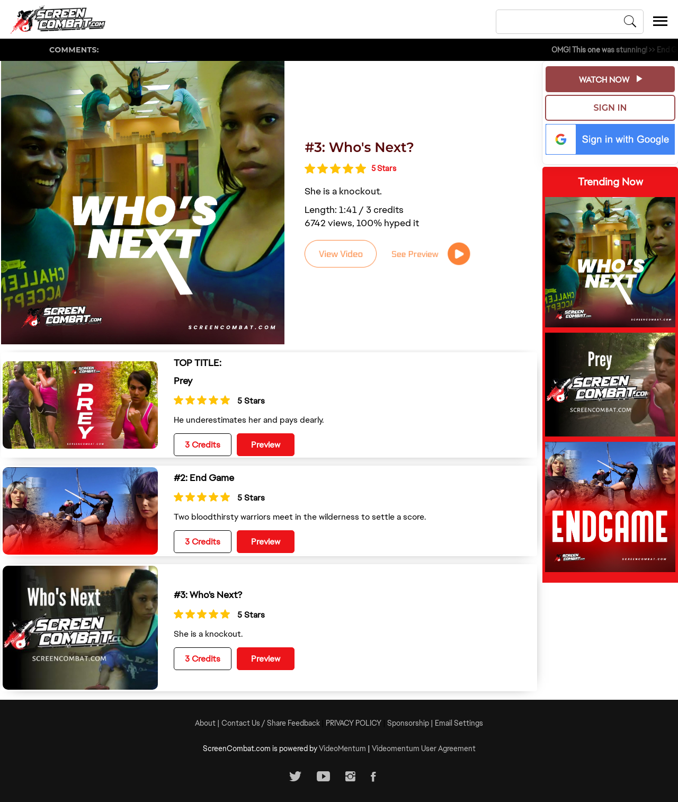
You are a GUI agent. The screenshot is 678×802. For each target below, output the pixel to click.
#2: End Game (204, 477)
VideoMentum (342, 748)
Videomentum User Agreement (424, 748)
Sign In (610, 108)
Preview (265, 444)
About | (208, 723)
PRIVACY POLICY (353, 723)
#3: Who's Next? (359, 147)
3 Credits (202, 444)
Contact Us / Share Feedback (270, 723)
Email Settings (459, 723)
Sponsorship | (411, 723)
